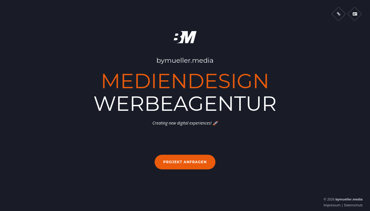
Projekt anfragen (185, 162)
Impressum (331, 205)
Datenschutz (353, 205)
